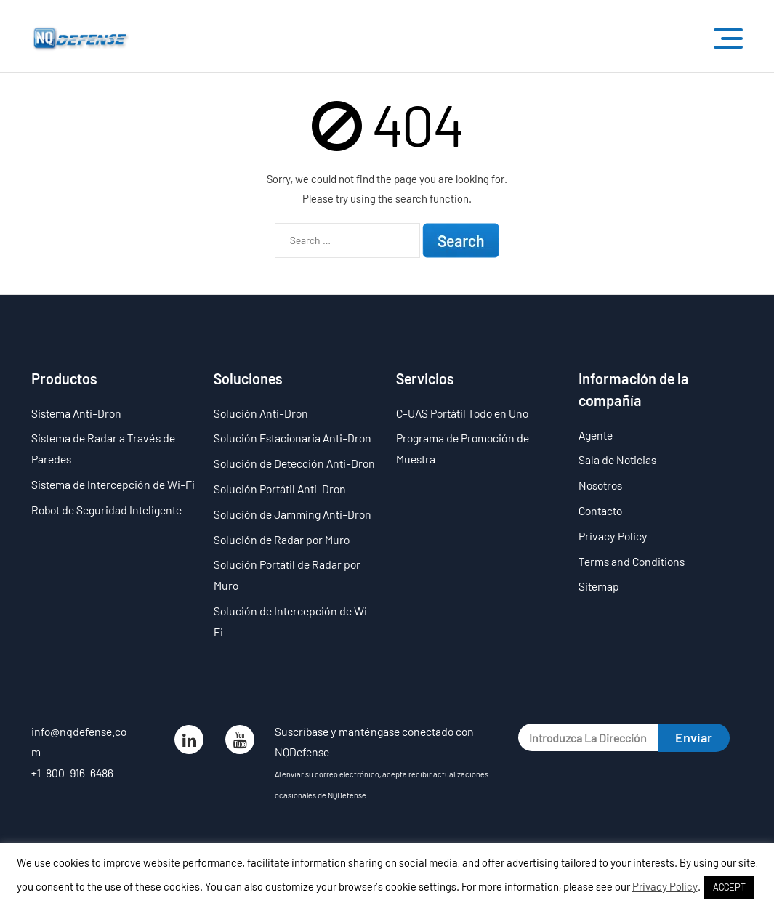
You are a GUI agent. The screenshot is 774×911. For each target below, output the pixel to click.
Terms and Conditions (632, 561)
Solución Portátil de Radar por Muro (287, 574)
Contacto (600, 510)
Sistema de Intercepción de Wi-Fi (113, 484)
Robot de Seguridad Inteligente (106, 510)
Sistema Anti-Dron (76, 413)
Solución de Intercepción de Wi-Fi (293, 621)
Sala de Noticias (617, 459)
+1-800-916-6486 (72, 773)
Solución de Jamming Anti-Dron (292, 514)
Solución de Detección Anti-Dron (294, 463)
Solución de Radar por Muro (282, 539)
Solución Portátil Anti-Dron (280, 488)
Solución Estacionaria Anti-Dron (292, 438)
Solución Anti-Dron (261, 413)
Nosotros (600, 485)
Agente (596, 435)
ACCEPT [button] (729, 887)
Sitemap (599, 586)
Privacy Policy (613, 536)
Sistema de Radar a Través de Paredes (103, 448)
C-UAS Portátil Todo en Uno (462, 413)
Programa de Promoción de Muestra (462, 448)
